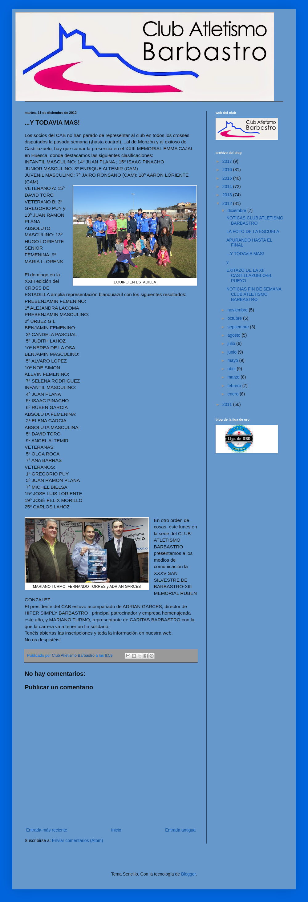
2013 (227, 194)
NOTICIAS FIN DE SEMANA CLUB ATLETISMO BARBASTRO (253, 294)
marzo (234, 377)
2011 (227, 404)
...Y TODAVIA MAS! (245, 253)
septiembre (238, 326)
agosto (234, 335)
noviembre (238, 309)
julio (231, 343)
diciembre (237, 210)
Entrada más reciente (46, 830)
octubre (235, 318)
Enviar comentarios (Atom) (77, 840)
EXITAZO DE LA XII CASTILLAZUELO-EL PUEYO (249, 275)
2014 (227, 186)
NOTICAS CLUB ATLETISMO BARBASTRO (254, 220)
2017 (227, 161)
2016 (227, 169)
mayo (233, 360)
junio (232, 352)
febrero (234, 385)
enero (233, 393)
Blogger (188, 874)
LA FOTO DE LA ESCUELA (252, 231)
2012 (227, 203)
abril (232, 368)
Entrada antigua (180, 830)
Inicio (116, 830)
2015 (227, 178)
